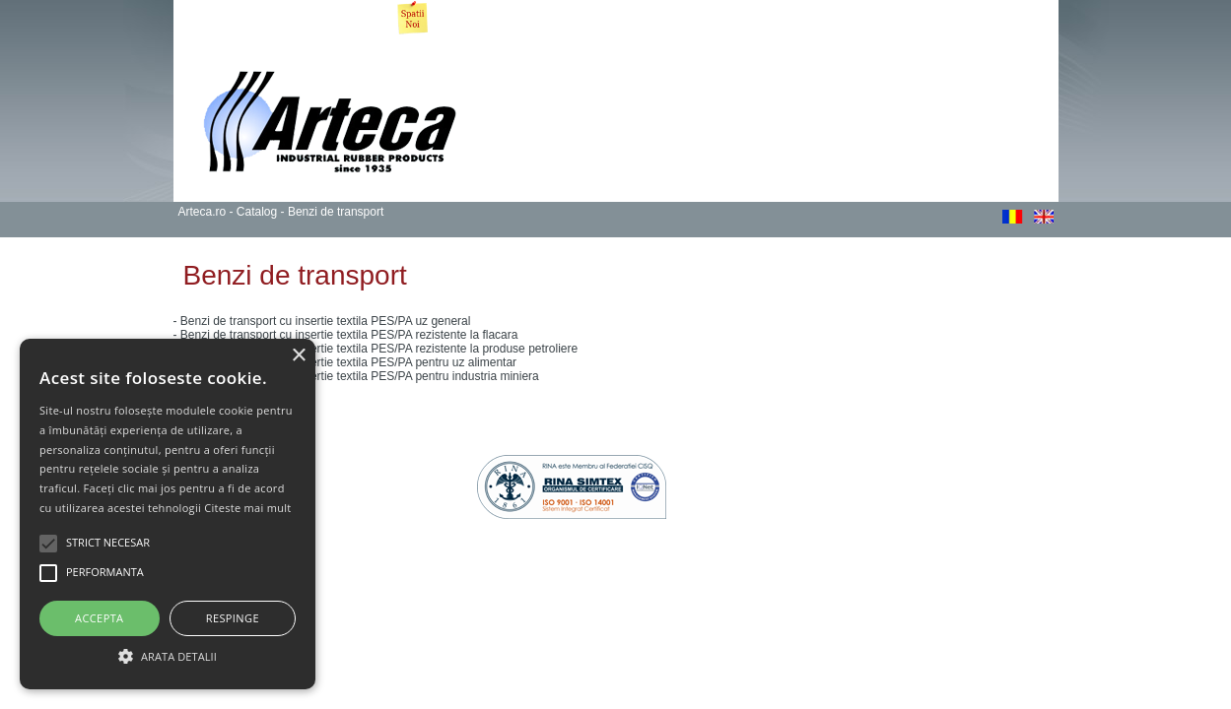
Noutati (716, 19)
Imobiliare (383, 21)
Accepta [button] (99, 618)
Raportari (840, 19)
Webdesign (872, 462)
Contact (986, 19)
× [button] (298, 356)
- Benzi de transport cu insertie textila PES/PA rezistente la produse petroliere (376, 348)
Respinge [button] (232, 618)
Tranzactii (915, 19)
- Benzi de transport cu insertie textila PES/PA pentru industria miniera (356, 376)
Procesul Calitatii (627, 19)
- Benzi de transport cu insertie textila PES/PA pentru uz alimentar (345, 362)
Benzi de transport (335, 212)
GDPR (775, 19)
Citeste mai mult (247, 507)
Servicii (538, 19)
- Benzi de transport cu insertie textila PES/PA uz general (322, 321)
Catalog (257, 212)
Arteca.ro (209, 19)
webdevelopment (952, 462)
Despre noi (286, 19)
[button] (167, 655)
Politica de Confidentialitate (332, 436)
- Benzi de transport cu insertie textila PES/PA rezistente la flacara (345, 335)
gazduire (1035, 462)
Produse (472, 19)
